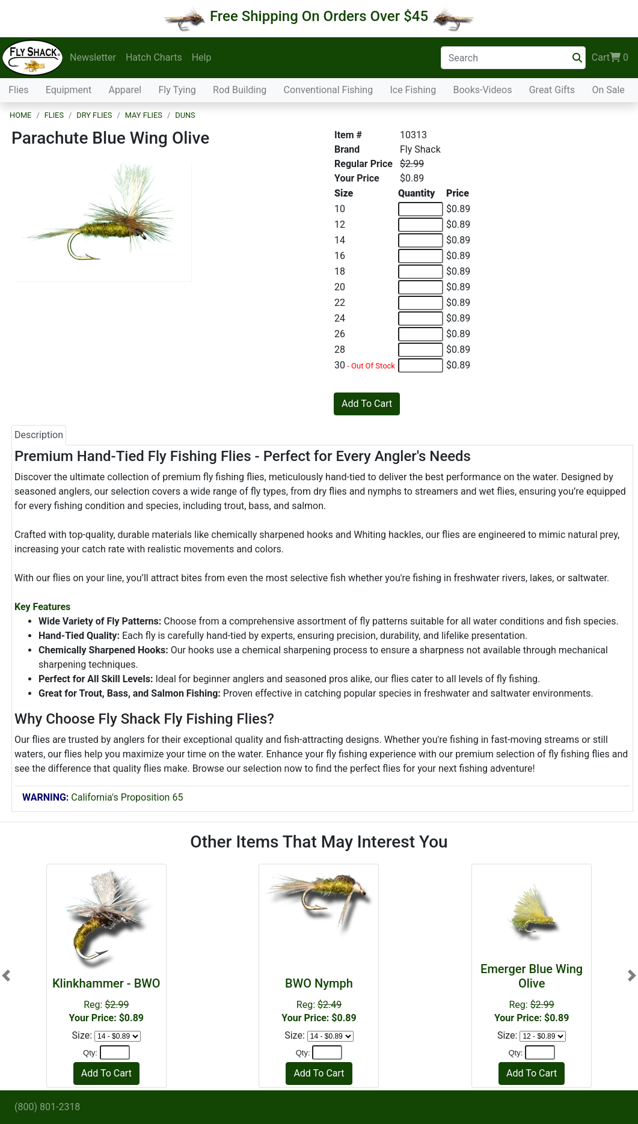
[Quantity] (115, 1052)
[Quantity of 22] (420, 303)
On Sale (608, 90)
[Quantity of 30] (420, 365)
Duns (185, 115)
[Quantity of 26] (420, 334)
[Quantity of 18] (420, 271)
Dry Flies (94, 115)
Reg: (106, 1000)
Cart (610, 57)
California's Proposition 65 (102, 797)
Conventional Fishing (328, 90)
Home (20, 115)
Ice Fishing (413, 90)
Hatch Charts (154, 57)
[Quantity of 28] (420, 350)
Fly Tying (177, 90)
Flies (18, 90)
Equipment (68, 90)
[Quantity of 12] (420, 225)
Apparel (124, 90)
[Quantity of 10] (420, 209)
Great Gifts (552, 90)
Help (202, 57)
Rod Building (239, 90)
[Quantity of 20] (420, 287)
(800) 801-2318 (47, 1107)
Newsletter (93, 57)
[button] (6, 975)
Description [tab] (38, 435)
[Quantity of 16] (420, 256)
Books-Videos (482, 90)
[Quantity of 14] (420, 240)
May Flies (143, 115)
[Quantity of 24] (420, 318)
